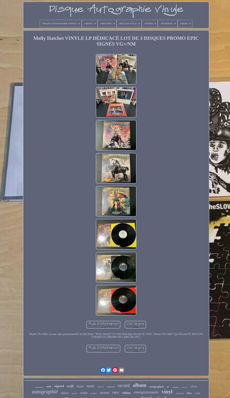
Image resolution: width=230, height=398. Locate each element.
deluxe (65, 392)
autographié (45, 391)
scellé (197, 393)
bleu (189, 393)
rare (115, 392)
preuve (101, 387)
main (91, 386)
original (111, 386)
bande (84, 392)
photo (194, 386)
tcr (168, 387)
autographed (156, 386)
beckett (104, 392)
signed (59, 386)
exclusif (175, 387)
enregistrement (146, 392)
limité (80, 386)
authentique (39, 387)
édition (126, 392)
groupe (74, 393)
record (124, 385)
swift (70, 386)
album (139, 385)
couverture (180, 393)
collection (184, 387)
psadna (94, 393)
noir (48, 386)
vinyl (167, 391)
